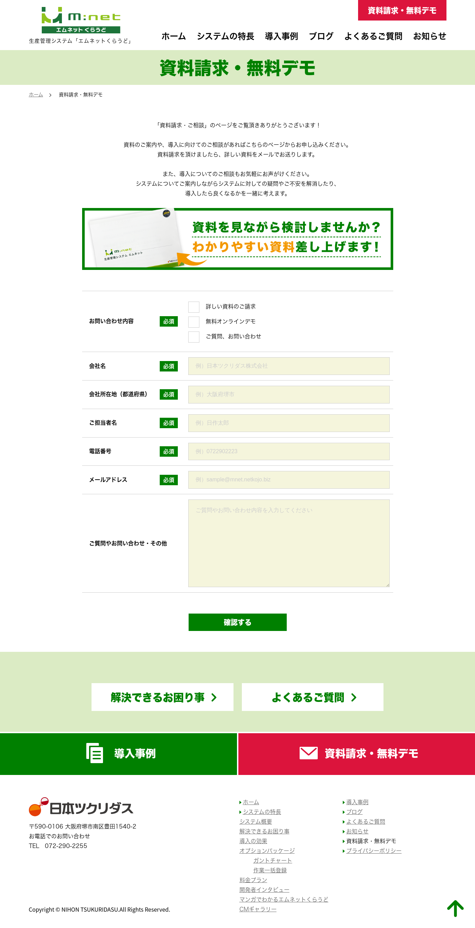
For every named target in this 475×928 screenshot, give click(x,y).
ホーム (173, 36)
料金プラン (253, 880)
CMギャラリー (258, 909)
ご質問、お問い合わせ (233, 336)
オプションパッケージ (267, 850)
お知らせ (429, 36)
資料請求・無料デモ (402, 10)
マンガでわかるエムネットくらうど (283, 899)
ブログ (321, 36)
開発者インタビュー (264, 889)
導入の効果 (253, 841)
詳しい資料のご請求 (231, 306)
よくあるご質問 (373, 36)
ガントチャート (272, 860)
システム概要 (255, 821)
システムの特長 (225, 36)
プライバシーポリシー (374, 850)
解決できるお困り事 (158, 697)
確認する (238, 622)
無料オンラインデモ (231, 321)
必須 (168, 321)
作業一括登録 (270, 870)
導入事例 (281, 36)
